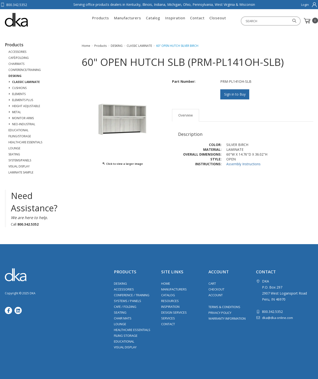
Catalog (153, 20)
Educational (124, 341)
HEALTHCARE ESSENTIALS (25, 142)
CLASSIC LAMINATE (26, 82)
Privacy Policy (219, 312)
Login (305, 4)
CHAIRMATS (16, 64)
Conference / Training (131, 295)
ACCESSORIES (17, 52)
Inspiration (175, 20)
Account (215, 295)
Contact (197, 20)
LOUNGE (14, 148)
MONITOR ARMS (23, 118)
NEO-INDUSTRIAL (23, 124)
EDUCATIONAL (18, 130)
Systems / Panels (127, 301)
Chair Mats (122, 318)
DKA (28, 20)
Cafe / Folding (125, 306)
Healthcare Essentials (132, 330)
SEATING (14, 154)
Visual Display (125, 347)
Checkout (216, 289)
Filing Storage (126, 335)
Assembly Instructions (243, 163)
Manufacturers (127, 20)
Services (168, 318)
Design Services (174, 312)
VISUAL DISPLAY (19, 166)
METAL (16, 112)
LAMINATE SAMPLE (20, 172)
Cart (212, 283)
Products (100, 20)
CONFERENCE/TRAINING (24, 70)
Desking (120, 283)
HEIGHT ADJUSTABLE (26, 106)
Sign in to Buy (235, 94)
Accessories (124, 289)
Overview (185, 115)
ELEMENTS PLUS (22, 100)
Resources (170, 301)
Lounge (120, 324)
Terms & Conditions (224, 307)
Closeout (217, 20)
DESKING (14, 76)
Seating (120, 312)
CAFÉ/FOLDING (18, 58)
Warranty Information (227, 318)
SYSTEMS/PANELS (19, 160)
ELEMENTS (19, 94)
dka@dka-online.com (277, 318)
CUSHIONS (19, 88)
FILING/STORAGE (19, 136)
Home (165, 283)
